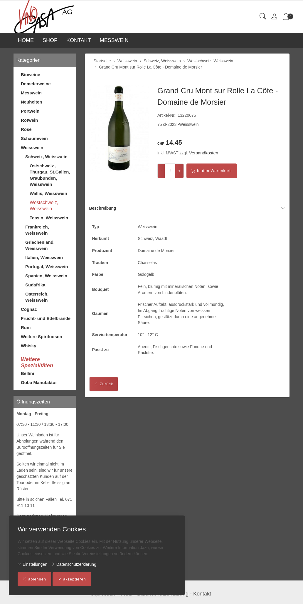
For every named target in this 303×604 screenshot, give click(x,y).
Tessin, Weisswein (49, 217)
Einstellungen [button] (32, 564)
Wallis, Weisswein (48, 193)
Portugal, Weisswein (46, 266)
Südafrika (35, 284)
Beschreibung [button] (187, 208)
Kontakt (202, 594)
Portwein (30, 111)
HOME (26, 40)
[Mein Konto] (274, 17)
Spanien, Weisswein (46, 275)
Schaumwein (34, 138)
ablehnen (34, 579)
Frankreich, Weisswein (37, 230)
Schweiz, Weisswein (46, 156)
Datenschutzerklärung (73, 564)
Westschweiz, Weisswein (44, 205)
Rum (26, 327)
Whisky (28, 345)
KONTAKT (78, 40)
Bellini (27, 373)
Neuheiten (31, 101)
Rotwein (29, 120)
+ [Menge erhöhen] (179, 170)
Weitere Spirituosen (41, 336)
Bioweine (30, 74)
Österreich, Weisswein (36, 297)
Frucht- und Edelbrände (45, 318)
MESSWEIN (114, 40)
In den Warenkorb (211, 171)
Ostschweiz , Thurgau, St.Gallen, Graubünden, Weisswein (50, 175)
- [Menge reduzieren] (161, 170)
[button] (263, 16)
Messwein (31, 92)
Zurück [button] (103, 385)
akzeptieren (72, 579)
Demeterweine (36, 83)
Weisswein (32, 147)
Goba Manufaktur (39, 382)
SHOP (50, 40)
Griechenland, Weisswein (40, 245)
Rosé (26, 129)
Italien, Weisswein (44, 257)
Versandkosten (203, 152)
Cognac (29, 309)
